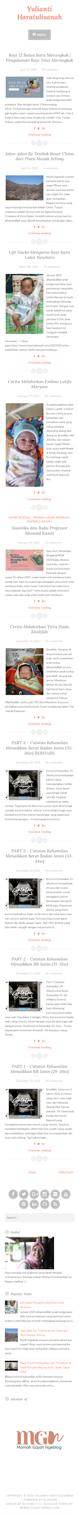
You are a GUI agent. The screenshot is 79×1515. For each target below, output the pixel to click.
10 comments (53, 542)
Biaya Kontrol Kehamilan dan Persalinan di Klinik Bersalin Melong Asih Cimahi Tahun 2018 (45, 1367)
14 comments (51, 266)
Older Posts (65, 1171)
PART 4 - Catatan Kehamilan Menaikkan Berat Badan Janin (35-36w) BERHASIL (39, 748)
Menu (41, 34)
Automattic (32, 1503)
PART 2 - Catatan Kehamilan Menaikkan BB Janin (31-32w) (39, 961)
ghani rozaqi (19, 517)
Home (32, 1171)
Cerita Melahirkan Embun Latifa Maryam (39, 384)
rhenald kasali (39, 521)
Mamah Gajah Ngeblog (52, 517)
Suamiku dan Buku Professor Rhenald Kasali (39, 530)
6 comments (50, 168)
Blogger (50, 1499)
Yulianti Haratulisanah (39, 13)
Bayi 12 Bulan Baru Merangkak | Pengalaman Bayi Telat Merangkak (39, 57)
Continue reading (41, 134)
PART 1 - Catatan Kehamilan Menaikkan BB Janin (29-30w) (39, 1069)
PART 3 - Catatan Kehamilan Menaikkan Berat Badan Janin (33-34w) (39, 856)
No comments (50, 69)
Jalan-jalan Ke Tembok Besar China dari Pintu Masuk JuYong (39, 156)
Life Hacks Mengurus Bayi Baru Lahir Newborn (39, 254)
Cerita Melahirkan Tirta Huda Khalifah (39, 629)
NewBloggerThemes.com (39, 1507)
